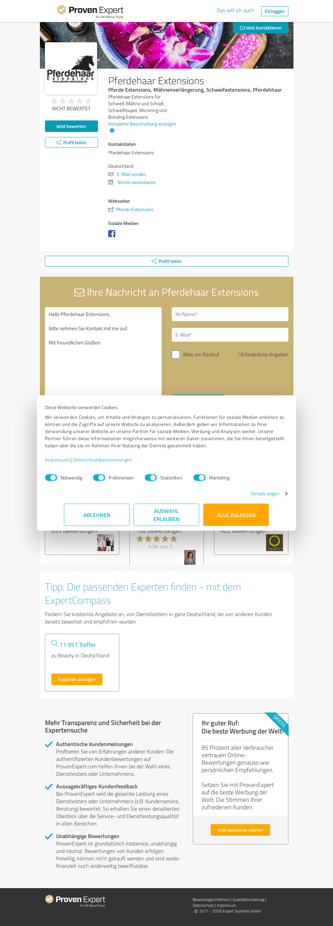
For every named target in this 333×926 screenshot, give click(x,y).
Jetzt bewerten (71, 126)
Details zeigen (246, 497)
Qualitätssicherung (248, 899)
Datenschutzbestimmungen (122, 463)
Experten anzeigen (77, 679)
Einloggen (275, 11)
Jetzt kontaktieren (261, 27)
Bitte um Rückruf (201, 354)
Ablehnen (97, 518)
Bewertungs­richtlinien (211, 899)
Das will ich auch (235, 10)
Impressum (76, 463)
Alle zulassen (236, 518)
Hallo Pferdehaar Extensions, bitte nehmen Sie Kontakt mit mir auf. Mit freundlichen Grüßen (103, 364)
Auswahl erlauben (166, 518)
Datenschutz (203, 905)
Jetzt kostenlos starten (240, 830)
